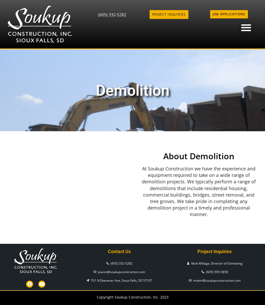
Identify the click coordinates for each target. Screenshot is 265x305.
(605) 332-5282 (112, 15)
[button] (246, 27)
